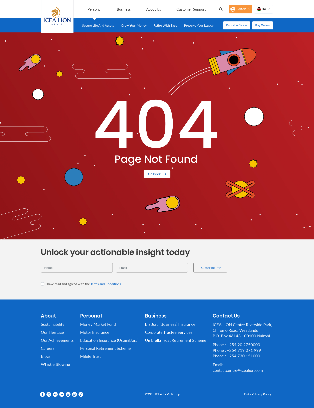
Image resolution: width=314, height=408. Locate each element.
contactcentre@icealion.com (238, 370)
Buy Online (262, 25)
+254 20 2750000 (243, 344)
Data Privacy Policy (258, 394)
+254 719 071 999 (244, 350)
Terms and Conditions (106, 284)
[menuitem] (94, 9)
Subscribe (208, 267)
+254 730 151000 (243, 355)
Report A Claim (236, 25)
